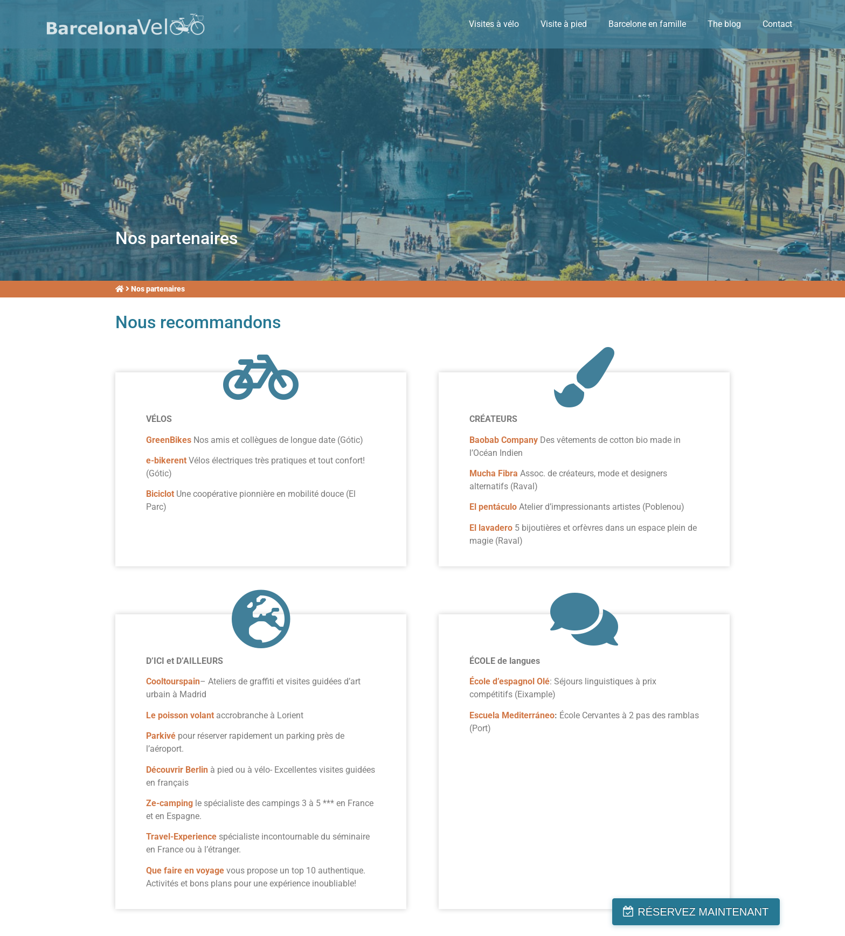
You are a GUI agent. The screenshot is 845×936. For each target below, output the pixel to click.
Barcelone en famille (647, 24)
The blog (724, 24)
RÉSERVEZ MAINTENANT (757, 912)
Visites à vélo (494, 24)
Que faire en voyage (186, 870)
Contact (777, 24)
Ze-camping (169, 803)
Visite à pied (564, 24)
